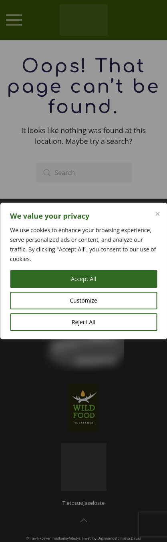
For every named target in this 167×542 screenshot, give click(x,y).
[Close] (157, 214)
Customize (83, 300)
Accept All (83, 279)
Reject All (83, 322)
